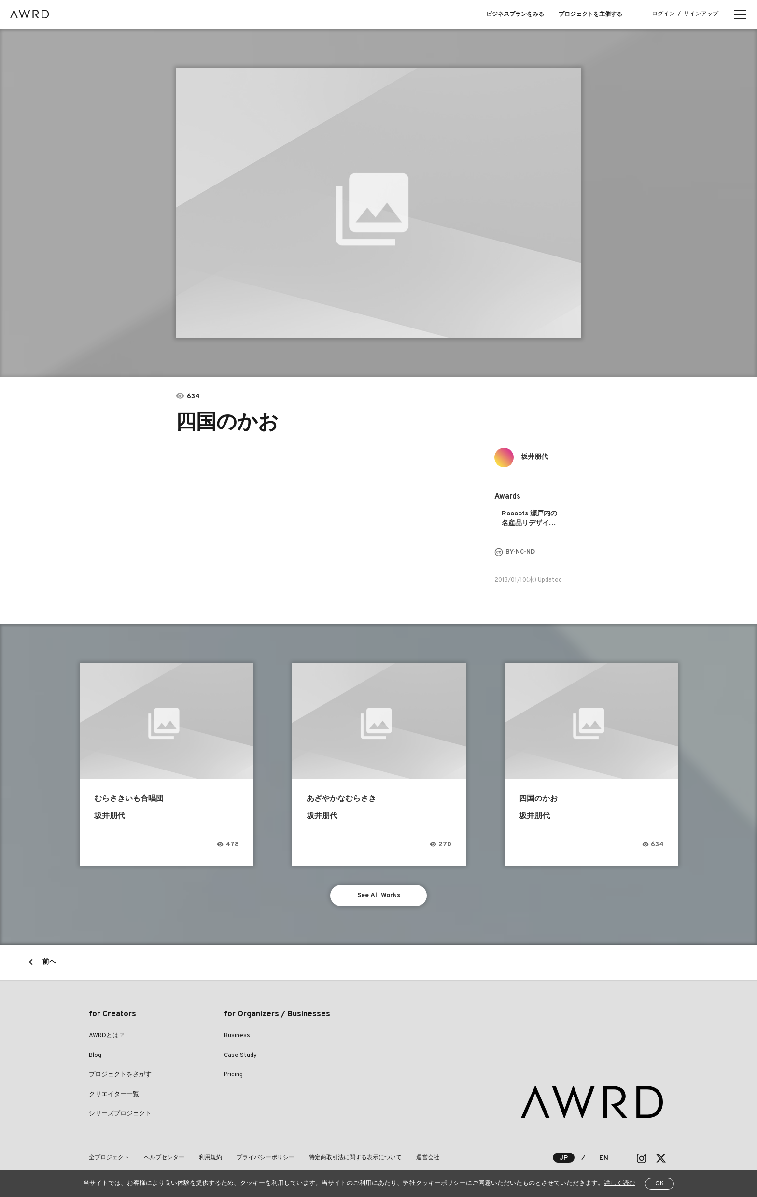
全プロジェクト (109, 1158)
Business (237, 1036)
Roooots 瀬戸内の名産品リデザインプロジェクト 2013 (531, 519)
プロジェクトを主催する (590, 14)
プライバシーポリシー (265, 1158)
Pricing (233, 1075)
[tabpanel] (378, 203)
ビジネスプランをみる (515, 14)
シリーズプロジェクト (120, 1114)
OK (659, 1184)
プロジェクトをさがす (120, 1075)
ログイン (663, 14)
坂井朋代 (534, 457)
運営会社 (427, 1158)
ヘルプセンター (164, 1158)
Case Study (240, 1055)
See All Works (378, 895)
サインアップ (701, 14)
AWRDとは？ (107, 1036)
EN (603, 1158)
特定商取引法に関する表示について (355, 1158)
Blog (95, 1055)
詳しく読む (619, 1183)
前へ (49, 962)
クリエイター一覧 (114, 1094)
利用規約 (210, 1158)
